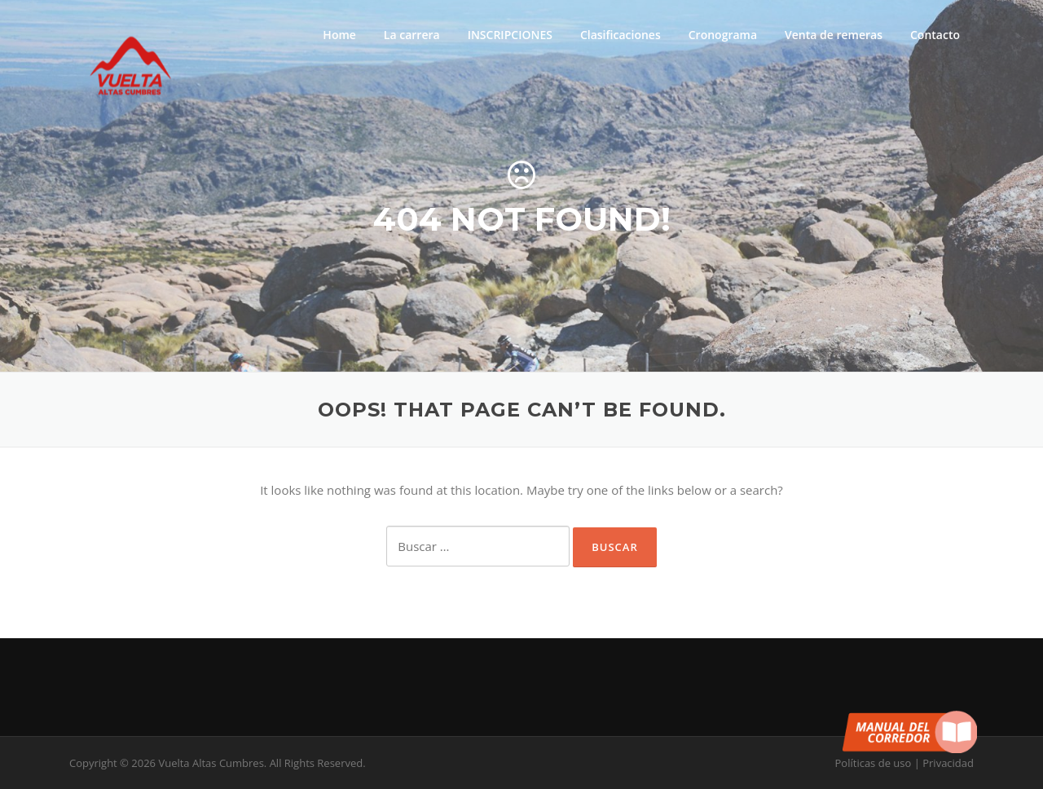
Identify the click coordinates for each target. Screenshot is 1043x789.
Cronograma (723, 34)
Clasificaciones (620, 34)
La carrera (412, 34)
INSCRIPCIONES (510, 34)
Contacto (935, 34)
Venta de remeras (833, 34)
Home (339, 34)
